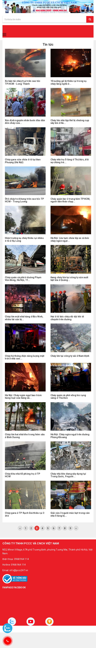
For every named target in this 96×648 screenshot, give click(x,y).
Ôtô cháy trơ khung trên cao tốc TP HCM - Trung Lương (24, 200)
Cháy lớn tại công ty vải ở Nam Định (70, 356)
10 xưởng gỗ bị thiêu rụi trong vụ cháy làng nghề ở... (68, 82)
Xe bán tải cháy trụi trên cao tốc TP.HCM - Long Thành (22, 82)
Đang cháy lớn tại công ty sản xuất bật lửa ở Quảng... (69, 279)
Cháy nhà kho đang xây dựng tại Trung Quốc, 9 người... (68, 475)
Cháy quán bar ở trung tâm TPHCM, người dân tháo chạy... (70, 200)
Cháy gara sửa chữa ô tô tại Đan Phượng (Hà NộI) (23, 161)
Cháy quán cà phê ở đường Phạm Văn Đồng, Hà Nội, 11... (23, 279)
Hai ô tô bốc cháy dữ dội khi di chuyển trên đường (67, 318)
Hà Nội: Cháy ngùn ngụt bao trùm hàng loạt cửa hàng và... (23, 396)
